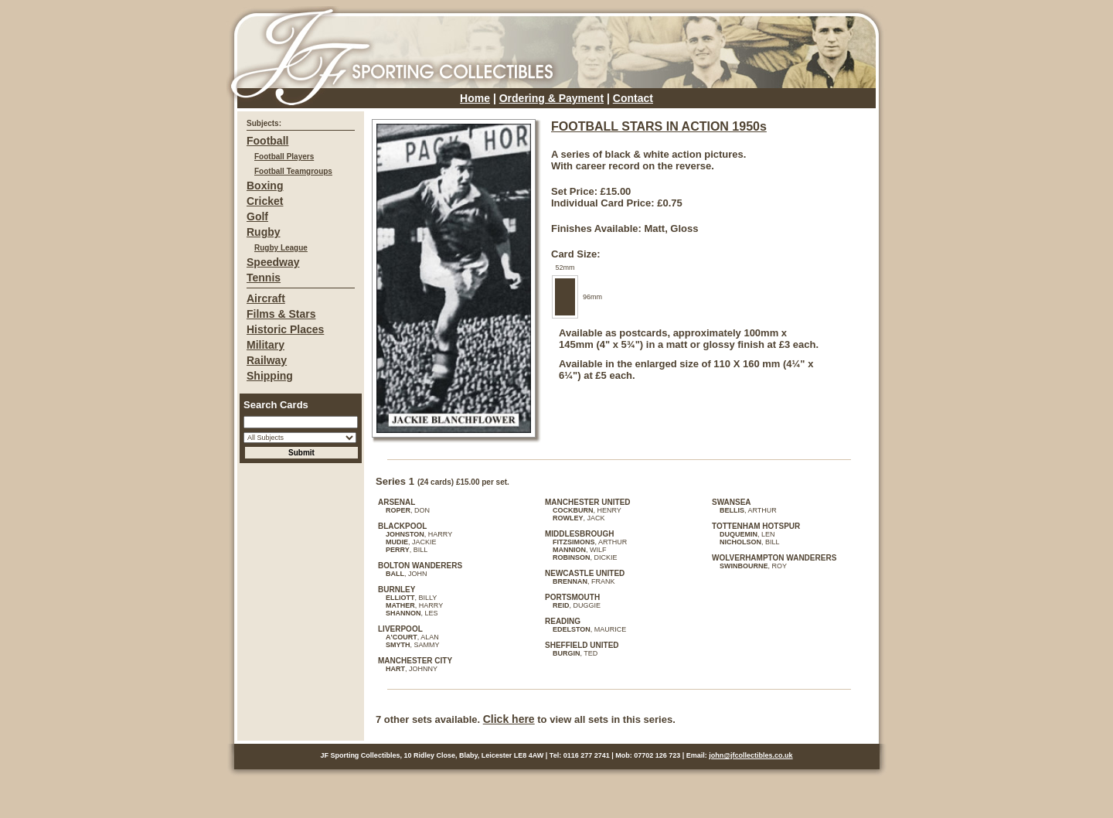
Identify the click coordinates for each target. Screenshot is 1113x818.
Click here (509, 719)
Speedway (273, 262)
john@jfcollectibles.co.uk (750, 755)
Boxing (265, 185)
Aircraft (266, 298)
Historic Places (285, 329)
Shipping (270, 376)
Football (267, 141)
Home (475, 98)
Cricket (265, 201)
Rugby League (281, 248)
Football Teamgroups (293, 171)
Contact (633, 98)
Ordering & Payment (551, 98)
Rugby (264, 232)
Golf (257, 216)
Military (265, 345)
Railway (267, 360)
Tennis (264, 277)
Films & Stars (281, 314)
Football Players (284, 156)
